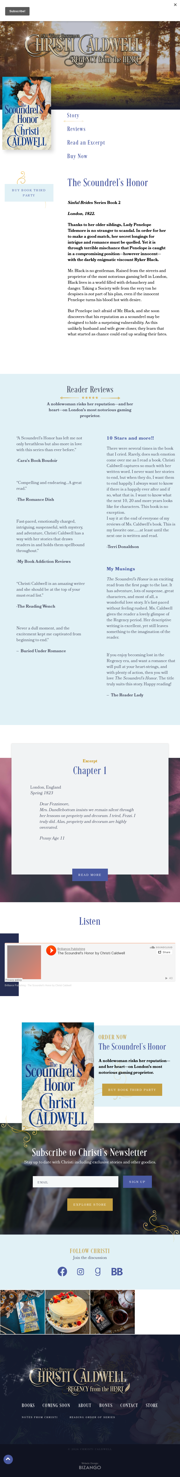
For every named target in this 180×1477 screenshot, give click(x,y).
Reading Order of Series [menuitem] (92, 1417)
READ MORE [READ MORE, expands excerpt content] (90, 875)
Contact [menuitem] (129, 1406)
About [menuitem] (84, 1406)
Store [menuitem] (152, 1406)
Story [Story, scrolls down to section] (73, 115)
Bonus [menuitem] (105, 1406)
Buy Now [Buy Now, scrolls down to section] (77, 156)
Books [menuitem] (28, 1406)
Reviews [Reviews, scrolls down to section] (76, 129)
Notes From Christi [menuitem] (40, 1417)
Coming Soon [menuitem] (56, 1406)
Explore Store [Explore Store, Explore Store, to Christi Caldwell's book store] (90, 1205)
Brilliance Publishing (15, 985)
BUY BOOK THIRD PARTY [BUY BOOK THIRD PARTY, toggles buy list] (29, 193)
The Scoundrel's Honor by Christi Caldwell (49, 985)
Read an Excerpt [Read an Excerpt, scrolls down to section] (86, 143)
